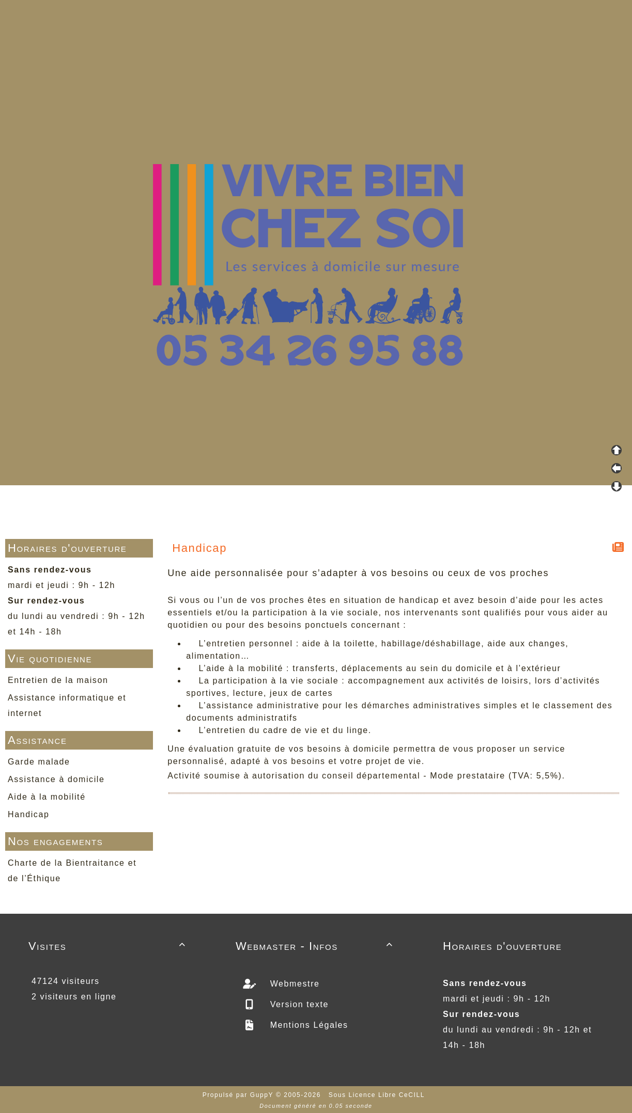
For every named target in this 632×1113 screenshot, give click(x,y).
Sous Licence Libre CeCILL (378, 1095)
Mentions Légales (307, 1025)
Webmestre (293, 983)
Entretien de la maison (58, 680)
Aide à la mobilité (47, 796)
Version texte (298, 1004)
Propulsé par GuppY (239, 1095)
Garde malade (39, 761)
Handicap (28, 814)
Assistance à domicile (56, 779)
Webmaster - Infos (316, 946)
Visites (108, 946)
